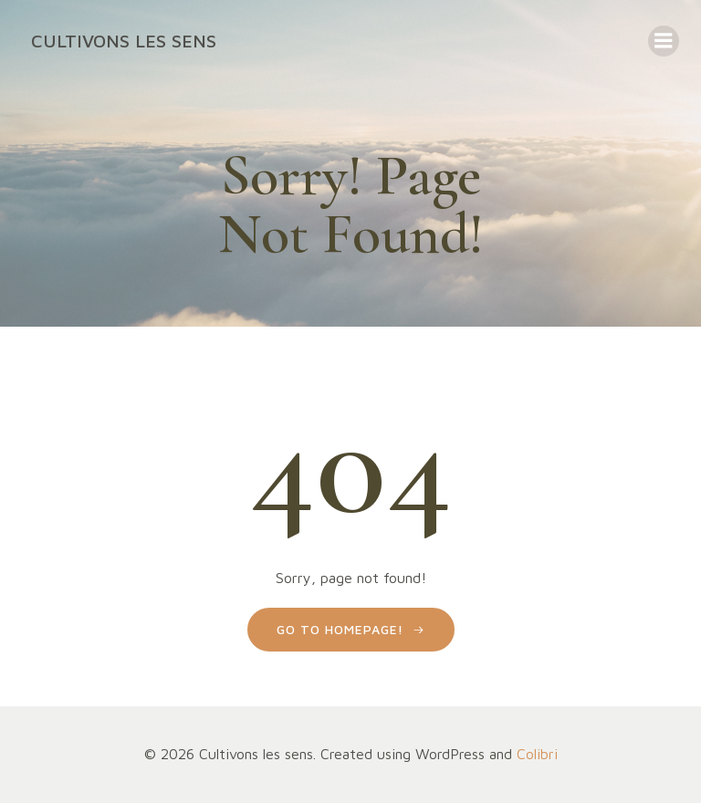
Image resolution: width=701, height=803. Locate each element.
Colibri (537, 754)
